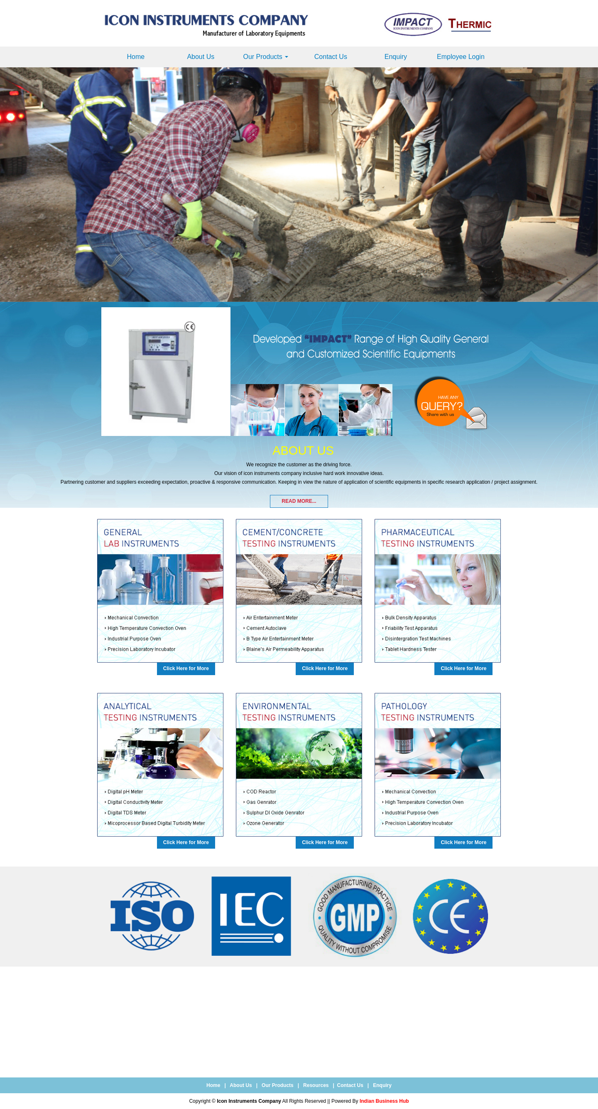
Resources (315, 1085)
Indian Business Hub (384, 1101)
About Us (200, 56)
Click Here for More (186, 668)
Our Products (265, 56)
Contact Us (330, 56)
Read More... (299, 501)
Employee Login (461, 56)
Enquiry (396, 56)
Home (136, 56)
